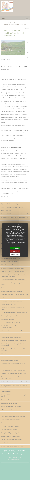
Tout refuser (15, 251)
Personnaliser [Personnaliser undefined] (15, 254)
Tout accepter (15, 248)
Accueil (3, 18)
